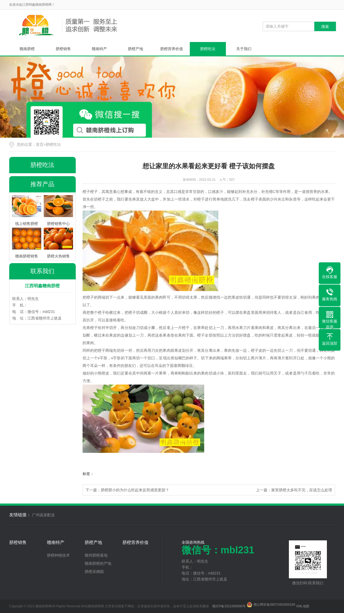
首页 (39, 144)
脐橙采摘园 (94, 571)
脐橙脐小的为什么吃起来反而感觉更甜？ (135, 490)
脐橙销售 (63, 49)
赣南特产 (99, 49)
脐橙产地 (135, 49)
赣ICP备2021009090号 (229, 606)
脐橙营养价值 (171, 49)
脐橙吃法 (207, 49)
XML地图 (302, 606)
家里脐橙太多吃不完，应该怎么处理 (301, 490)
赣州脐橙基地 (96, 555)
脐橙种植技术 (58, 555)
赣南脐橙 (27, 49)
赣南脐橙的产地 (98, 563)
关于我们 (243, 49)
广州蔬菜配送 (43, 515)
